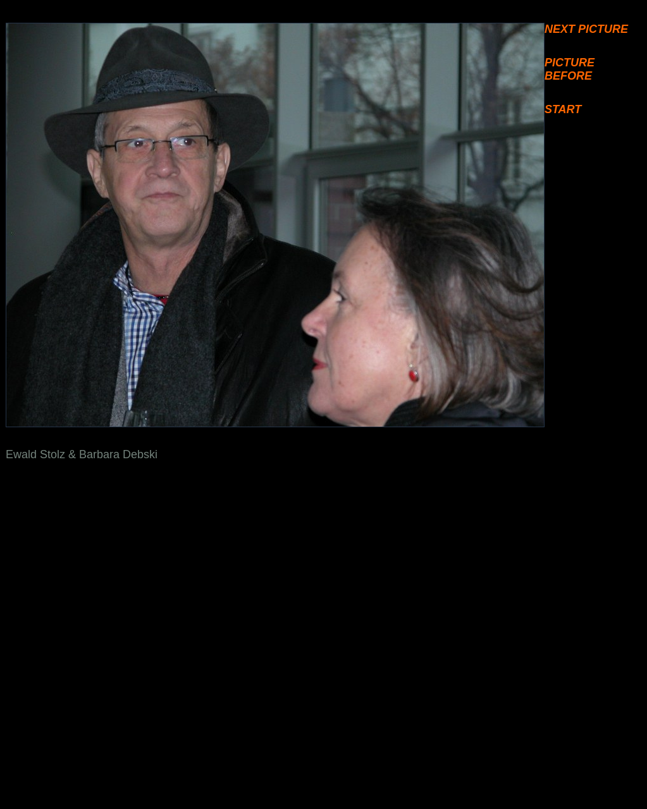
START (563, 109)
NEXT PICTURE (586, 29)
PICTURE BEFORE (570, 69)
